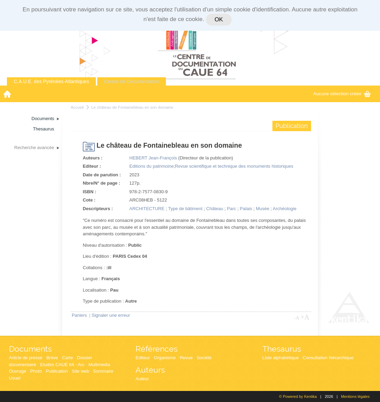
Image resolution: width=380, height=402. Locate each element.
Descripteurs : (98, 208)
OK (218, 19)
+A (304, 317)
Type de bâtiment (185, 208)
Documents (30, 348)
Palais (246, 208)
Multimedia (99, 364)
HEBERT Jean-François (153, 157)
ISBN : (89, 191)
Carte (67, 357)
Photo (36, 371)
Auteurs (150, 369)
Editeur (143, 357)
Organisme (165, 357)
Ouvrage (17, 371)
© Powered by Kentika (298, 396)
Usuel (14, 378)
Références (157, 348)
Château (214, 208)
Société (204, 357)
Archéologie (285, 208)
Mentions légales (355, 396)
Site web (80, 371)
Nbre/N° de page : (101, 183)
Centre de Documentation (131, 81)
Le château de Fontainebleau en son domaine (132, 107)
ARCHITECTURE (146, 208)
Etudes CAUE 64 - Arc (62, 364)
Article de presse (25, 357)
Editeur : (92, 166)
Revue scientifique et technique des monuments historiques (234, 166)
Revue (186, 357)
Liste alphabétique (280, 357)
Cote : (89, 200)
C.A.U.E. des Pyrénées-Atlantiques (51, 81)
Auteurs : (92, 157)
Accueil (77, 107)
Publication (57, 371)
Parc (231, 208)
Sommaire (103, 371)
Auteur (142, 378)
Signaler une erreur (111, 315)
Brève (52, 357)
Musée (262, 208)
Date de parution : (102, 174)
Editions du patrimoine (151, 166)
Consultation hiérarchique (328, 357)
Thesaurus (281, 348)
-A (296, 318)
